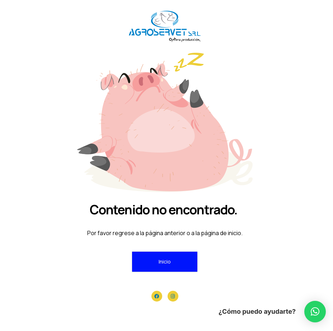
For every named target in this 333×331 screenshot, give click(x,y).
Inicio (165, 261)
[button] (315, 311)
